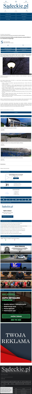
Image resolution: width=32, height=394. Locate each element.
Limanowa (12, 383)
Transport (24, 381)
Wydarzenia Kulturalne (8, 16)
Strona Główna (2, 34)
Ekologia (12, 381)
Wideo (16, 2)
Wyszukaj (5, 11)
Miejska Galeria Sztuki (20, 383)
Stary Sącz (16, 381)
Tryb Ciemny (16, 11)
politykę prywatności (7, 391)
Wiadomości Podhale (26, 2)
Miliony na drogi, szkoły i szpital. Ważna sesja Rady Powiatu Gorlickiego (12, 233)
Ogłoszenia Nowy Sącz (5, 2)
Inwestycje (16, 112)
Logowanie (27, 11)
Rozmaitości (24, 19)
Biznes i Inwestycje (24, 16)
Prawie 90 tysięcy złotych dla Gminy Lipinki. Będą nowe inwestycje (11, 224)
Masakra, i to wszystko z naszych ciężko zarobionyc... (10, 239)
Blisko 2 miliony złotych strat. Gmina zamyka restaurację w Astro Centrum (12, 227)
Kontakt (16, 178)
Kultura (5, 383)
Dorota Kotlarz (8, 41)
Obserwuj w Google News (7, 216)
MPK (20, 381)
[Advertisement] (16, 27)
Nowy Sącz (29, 381)
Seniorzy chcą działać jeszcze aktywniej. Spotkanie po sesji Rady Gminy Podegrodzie (13, 230)
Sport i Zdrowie (8, 19)
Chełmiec (3, 381)
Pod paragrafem (27, 383)
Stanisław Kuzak (7, 381)
